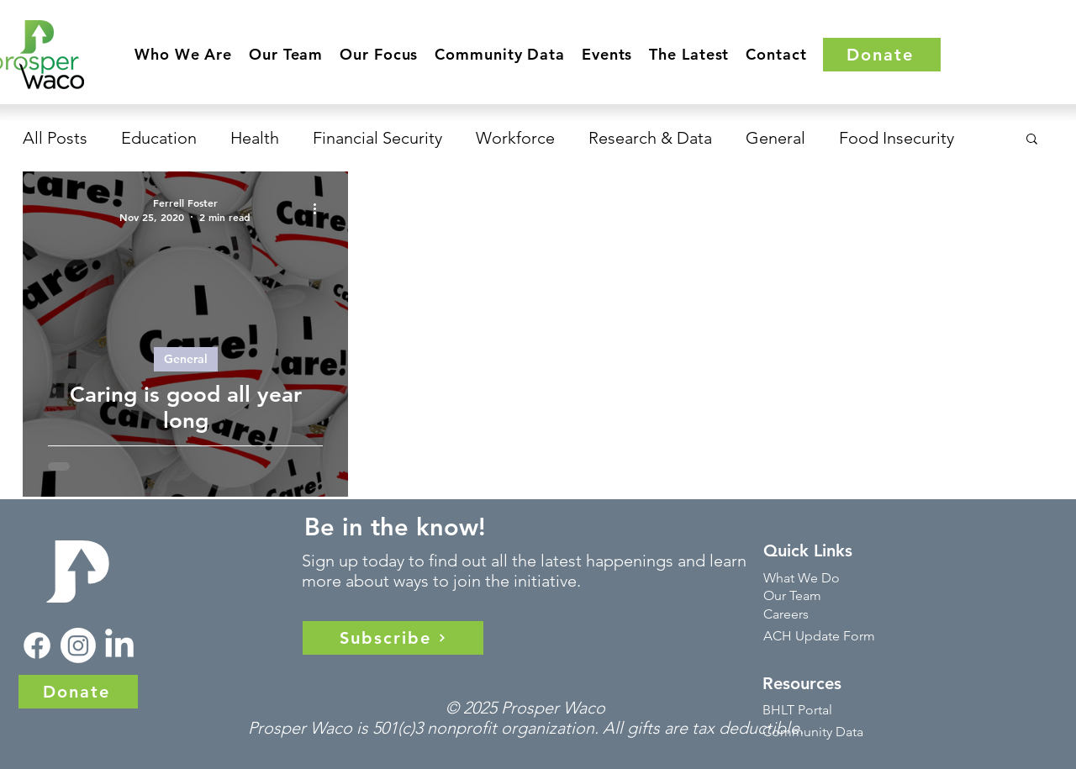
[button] (183, 54)
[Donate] (882, 54)
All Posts (55, 138)
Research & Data (650, 138)
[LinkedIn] (119, 645)
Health (254, 138)
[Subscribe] (393, 638)
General (775, 138)
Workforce (515, 138)
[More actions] (320, 208)
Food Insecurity (896, 138)
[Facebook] (37, 645)
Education (159, 138)
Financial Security (377, 138)
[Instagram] (78, 645)
